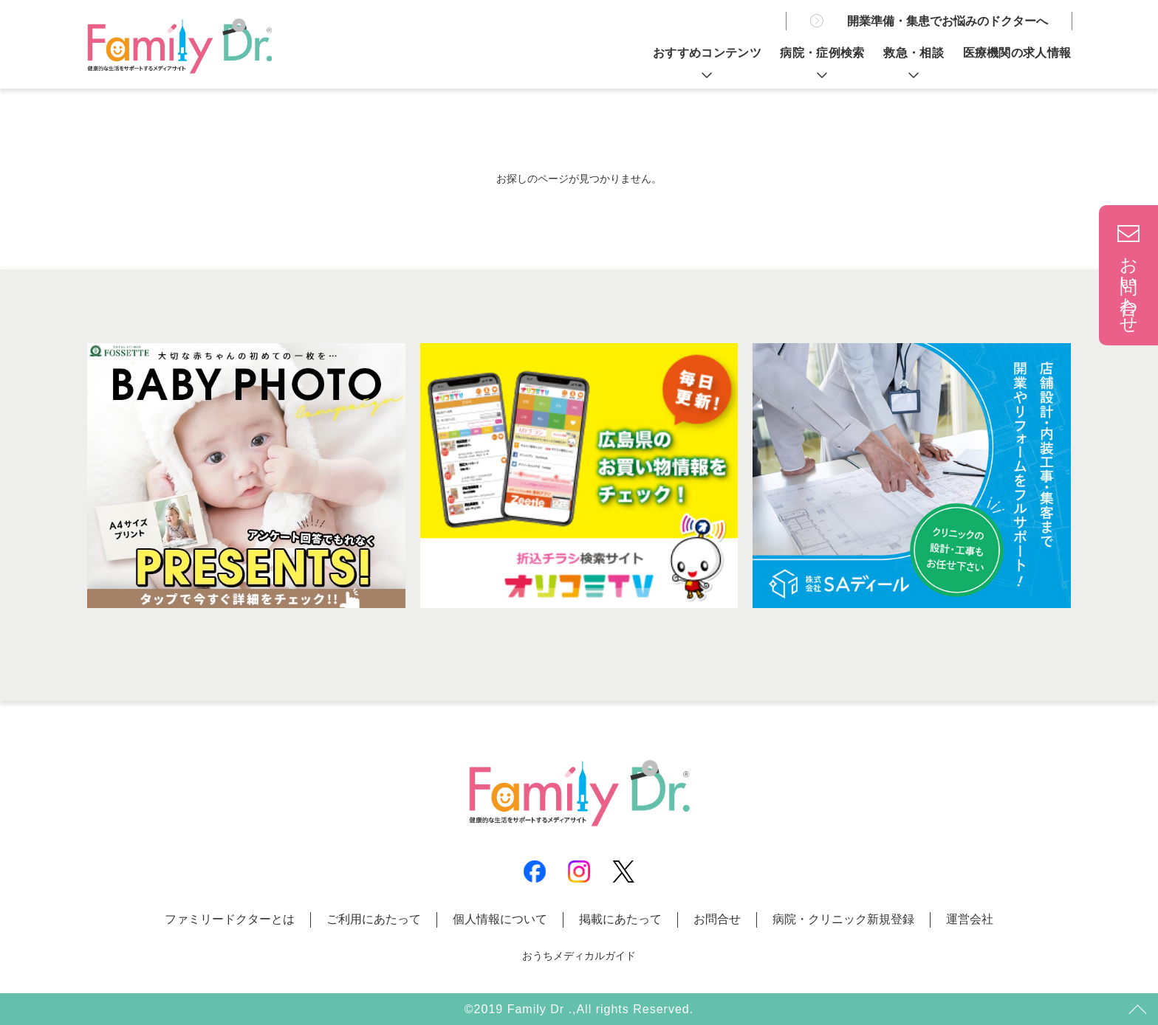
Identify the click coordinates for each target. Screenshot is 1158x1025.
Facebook (535, 871)
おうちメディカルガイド (579, 956)
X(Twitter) (623, 871)
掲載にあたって (620, 919)
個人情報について (500, 919)
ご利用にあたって (373, 919)
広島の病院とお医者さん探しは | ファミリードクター (179, 46)
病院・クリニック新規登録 (843, 919)
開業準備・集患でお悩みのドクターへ (947, 21)
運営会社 (969, 919)
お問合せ (717, 919)
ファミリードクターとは (230, 919)
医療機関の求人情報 (1017, 53)
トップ (1136, 1010)
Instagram (579, 871)
